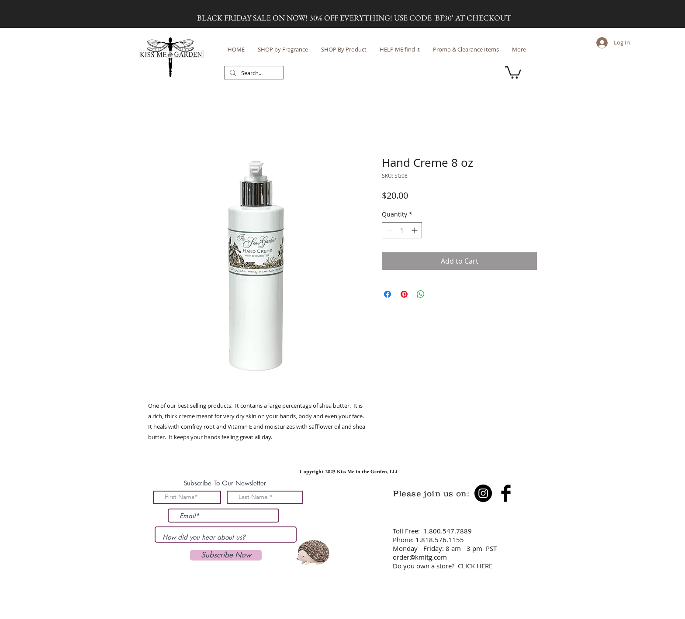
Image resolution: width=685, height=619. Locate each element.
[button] (513, 72)
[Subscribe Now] (226, 555)
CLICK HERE (475, 565)
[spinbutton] (402, 230)
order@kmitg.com (420, 557)
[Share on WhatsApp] (420, 294)
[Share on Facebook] (387, 294)
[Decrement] (388, 230)
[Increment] (415, 230)
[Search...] (253, 73)
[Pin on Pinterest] (404, 294)
